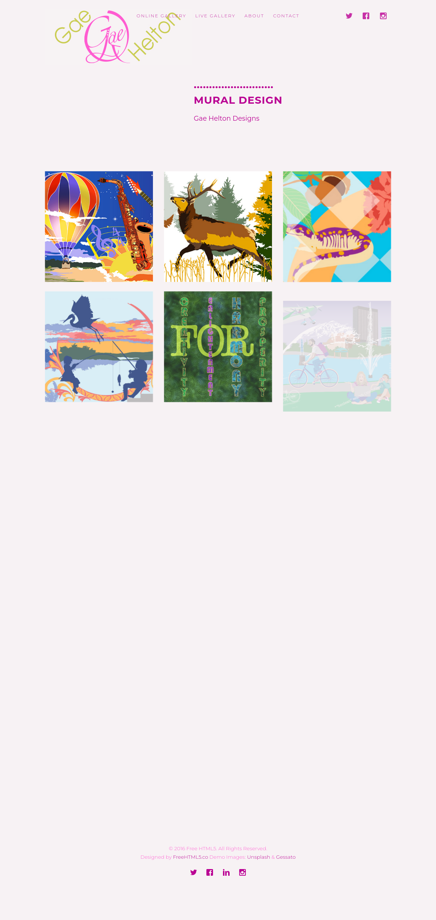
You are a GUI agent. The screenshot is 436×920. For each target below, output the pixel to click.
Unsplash (258, 857)
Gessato (286, 857)
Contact (286, 15)
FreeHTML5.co (190, 857)
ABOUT (254, 15)
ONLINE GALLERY (161, 15)
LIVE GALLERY (215, 15)
